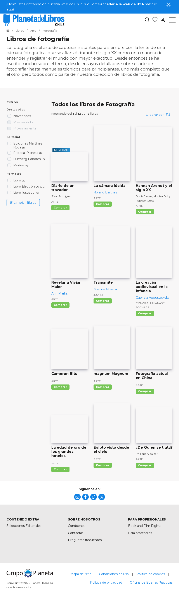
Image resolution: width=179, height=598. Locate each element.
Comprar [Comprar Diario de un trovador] (60, 207)
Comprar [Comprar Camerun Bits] (60, 387)
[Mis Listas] (154, 19)
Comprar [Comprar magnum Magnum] (102, 387)
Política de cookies (150, 574)
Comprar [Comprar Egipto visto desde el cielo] (102, 465)
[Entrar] (161, 19)
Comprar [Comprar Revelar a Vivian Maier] (60, 305)
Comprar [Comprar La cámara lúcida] (102, 204)
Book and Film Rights (144, 526)
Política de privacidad (106, 582)
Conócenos (76, 526)
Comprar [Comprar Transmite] (102, 300)
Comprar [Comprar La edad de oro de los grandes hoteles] (60, 469)
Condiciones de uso (114, 574)
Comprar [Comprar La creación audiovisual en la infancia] (144, 313)
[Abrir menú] (172, 20)
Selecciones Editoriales (24, 526)
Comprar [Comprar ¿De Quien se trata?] (144, 465)
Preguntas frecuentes (85, 540)
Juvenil (99, 294)
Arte (55, 201)
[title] (77, 497)
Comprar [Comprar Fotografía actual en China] (144, 391)
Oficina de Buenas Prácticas (151, 582)
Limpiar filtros (23, 203)
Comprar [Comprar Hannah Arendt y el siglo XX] (144, 211)
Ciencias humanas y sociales (150, 305)
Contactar (75, 533)
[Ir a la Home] (8, 30)
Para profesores (140, 533)
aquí (10, 9)
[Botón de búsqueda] (147, 20)
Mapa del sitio (80, 574)
